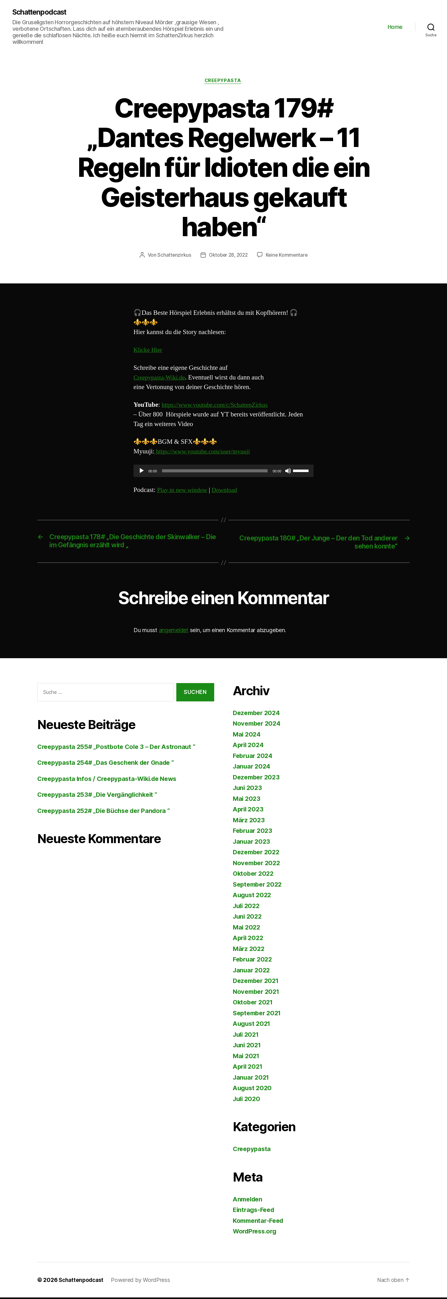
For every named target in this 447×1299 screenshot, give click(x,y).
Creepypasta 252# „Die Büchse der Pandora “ (107, 812)
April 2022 (249, 939)
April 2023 (249, 811)
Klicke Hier (148, 351)
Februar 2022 (254, 961)
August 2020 (253, 1090)
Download (228, 491)
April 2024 (249, 746)
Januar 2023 (252, 843)
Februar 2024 (254, 757)
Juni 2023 (248, 789)
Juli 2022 (247, 907)
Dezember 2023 (258, 779)
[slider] (215, 472)
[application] (223, 472)
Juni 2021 (248, 1047)
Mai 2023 (247, 800)
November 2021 (257, 993)
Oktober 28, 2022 (228, 256)
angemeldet (173, 632)
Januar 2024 (252, 768)
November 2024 (258, 725)
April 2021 (249, 1068)
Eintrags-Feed (255, 1211)
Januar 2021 (252, 1079)
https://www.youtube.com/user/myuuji (205, 452)
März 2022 (249, 950)
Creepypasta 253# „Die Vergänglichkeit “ (100, 796)
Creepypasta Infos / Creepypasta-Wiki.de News (111, 780)
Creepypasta (223, 82)
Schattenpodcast (41, 12)
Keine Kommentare (288, 256)
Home (395, 27)
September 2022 (259, 886)
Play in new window (183, 491)
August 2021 (253, 1025)
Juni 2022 (248, 918)
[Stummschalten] (288, 472)
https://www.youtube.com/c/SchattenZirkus (218, 406)
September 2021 (259, 1014)
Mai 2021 (247, 1057)
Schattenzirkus (172, 256)
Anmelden (249, 1201)
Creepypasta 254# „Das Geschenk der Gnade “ (109, 764)
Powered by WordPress (142, 1281)
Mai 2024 (247, 736)
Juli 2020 (247, 1100)
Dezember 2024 (258, 714)
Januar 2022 (252, 971)
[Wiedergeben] (141, 472)
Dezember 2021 (257, 982)
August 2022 (253, 897)
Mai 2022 (247, 929)
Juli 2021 (247, 1036)
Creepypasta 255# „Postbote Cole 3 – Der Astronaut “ (119, 748)
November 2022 (258, 864)
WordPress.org (256, 1233)
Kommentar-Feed (260, 1222)
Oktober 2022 (254, 875)
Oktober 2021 (254, 1004)
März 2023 (249, 821)
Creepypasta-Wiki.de (160, 378)
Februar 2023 (254, 832)
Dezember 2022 (258, 854)
